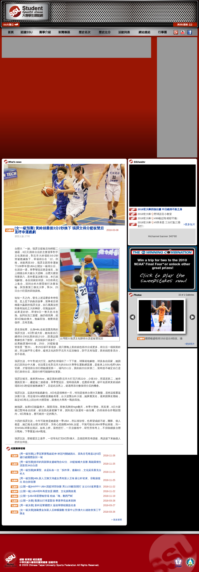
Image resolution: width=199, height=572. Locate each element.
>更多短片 (189, 224)
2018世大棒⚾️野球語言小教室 (158, 213)
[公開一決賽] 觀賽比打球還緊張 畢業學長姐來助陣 (48, 500)
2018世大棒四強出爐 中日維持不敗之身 (163, 209)
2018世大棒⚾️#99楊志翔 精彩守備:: (161, 218)
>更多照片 (190, 344)
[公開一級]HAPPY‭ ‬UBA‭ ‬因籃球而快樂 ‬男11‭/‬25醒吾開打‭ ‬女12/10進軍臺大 (60, 486)
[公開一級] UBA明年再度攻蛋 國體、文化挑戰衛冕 (48, 491)
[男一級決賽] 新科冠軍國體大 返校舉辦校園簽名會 (48, 505)
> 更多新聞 (116, 519)
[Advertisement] (77, 47)
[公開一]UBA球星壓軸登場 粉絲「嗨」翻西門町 (46, 495)
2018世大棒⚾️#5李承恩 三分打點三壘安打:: (159, 224)
